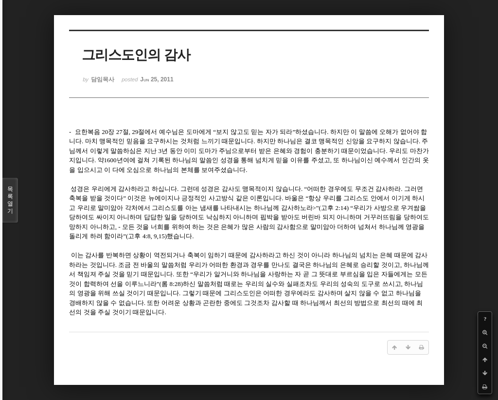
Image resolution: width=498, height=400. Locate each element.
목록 (10, 200)
